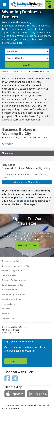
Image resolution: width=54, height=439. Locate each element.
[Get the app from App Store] (14, 393)
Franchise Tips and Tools (13, 294)
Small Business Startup (12, 285)
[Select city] (27, 58)
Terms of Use (8, 318)
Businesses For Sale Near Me (15, 266)
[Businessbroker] (27, 4)
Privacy (5, 313)
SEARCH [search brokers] (27, 65)
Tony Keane (8, 164)
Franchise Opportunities (13, 270)
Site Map (6, 308)
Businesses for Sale (11, 261)
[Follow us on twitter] (15, 378)
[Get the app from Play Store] (37, 393)
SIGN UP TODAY (27, 245)
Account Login (8, 304)
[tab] (22, 254)
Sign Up (15, 361)
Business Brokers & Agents (14, 280)
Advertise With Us (10, 289)
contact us (23, 200)
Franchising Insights (11, 299)
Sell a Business (9, 275)
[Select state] (27, 51)
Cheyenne (8, 143)
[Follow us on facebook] (7, 378)
